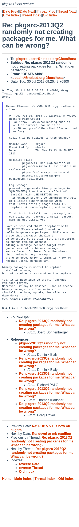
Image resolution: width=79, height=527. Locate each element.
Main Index (23, 523)
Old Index (50, 15)
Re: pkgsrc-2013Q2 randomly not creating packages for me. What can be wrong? (47, 368)
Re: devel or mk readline (51, 478)
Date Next (27, 11)
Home (6, 523)
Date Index (11, 15)
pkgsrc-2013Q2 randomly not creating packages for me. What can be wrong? (47, 391)
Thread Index (31, 15)
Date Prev (10, 11)
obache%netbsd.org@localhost (37, 78)
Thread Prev (46, 11)
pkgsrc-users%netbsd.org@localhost (46, 59)
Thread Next (66, 11)
